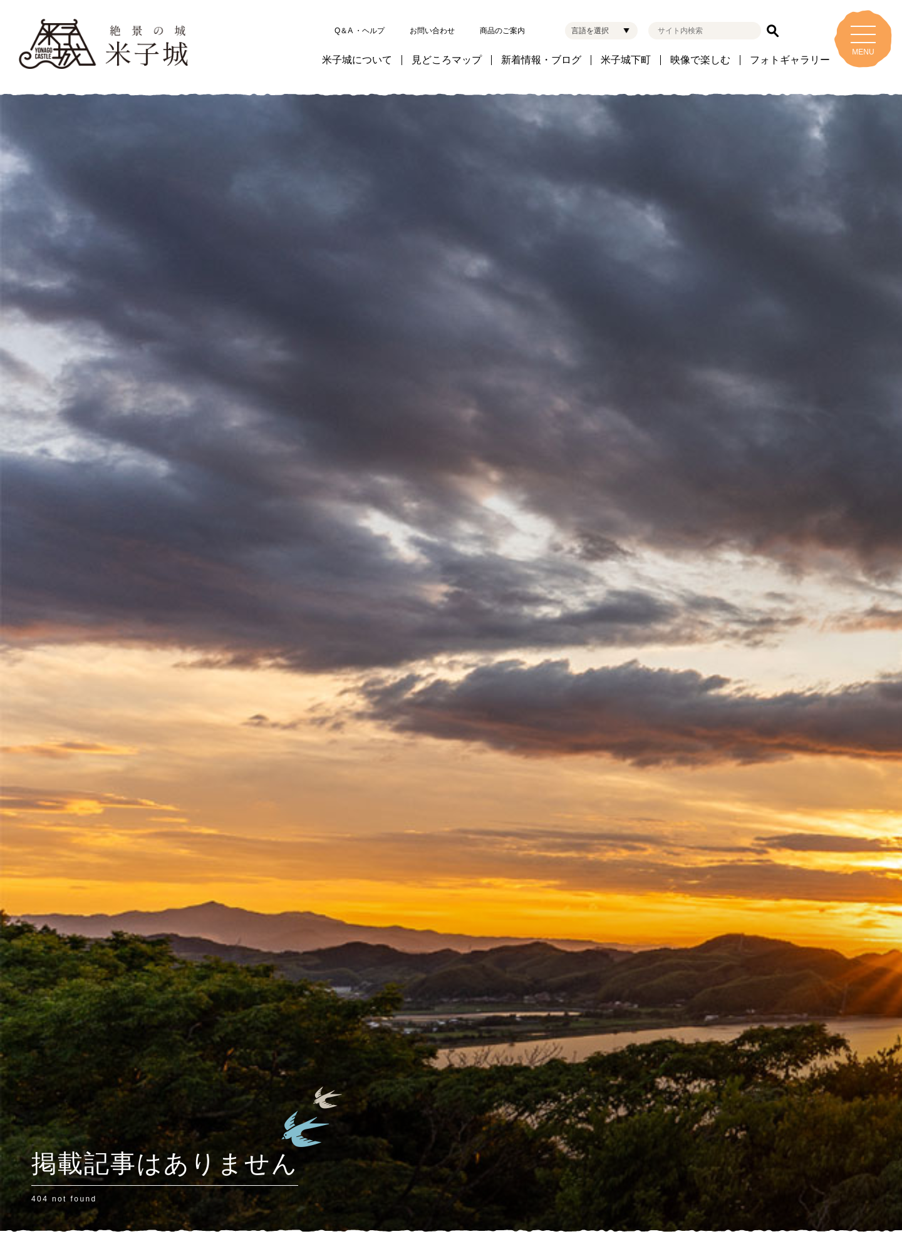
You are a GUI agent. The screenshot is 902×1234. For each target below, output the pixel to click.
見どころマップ (447, 60)
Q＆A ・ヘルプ (359, 30)
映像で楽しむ (700, 60)
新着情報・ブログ (541, 60)
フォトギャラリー (790, 60)
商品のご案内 (502, 30)
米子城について (357, 60)
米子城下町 (626, 60)
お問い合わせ (432, 30)
